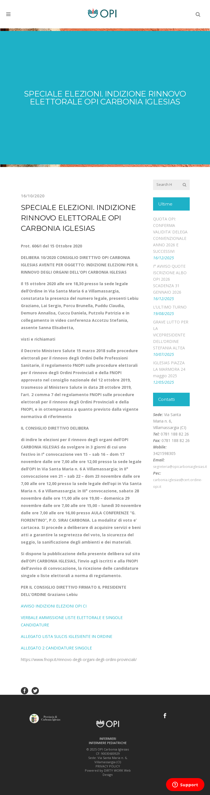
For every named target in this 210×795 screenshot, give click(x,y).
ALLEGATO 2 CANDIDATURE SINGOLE (56, 648)
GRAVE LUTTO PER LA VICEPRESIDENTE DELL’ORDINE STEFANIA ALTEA (170, 334)
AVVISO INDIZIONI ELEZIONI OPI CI (54, 606)
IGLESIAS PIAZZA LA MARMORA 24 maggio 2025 (169, 369)
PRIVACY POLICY (108, 766)
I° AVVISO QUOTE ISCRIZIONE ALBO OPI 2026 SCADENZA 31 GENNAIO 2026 (170, 279)
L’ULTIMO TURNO (170, 307)
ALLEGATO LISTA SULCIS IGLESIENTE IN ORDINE (66, 636)
